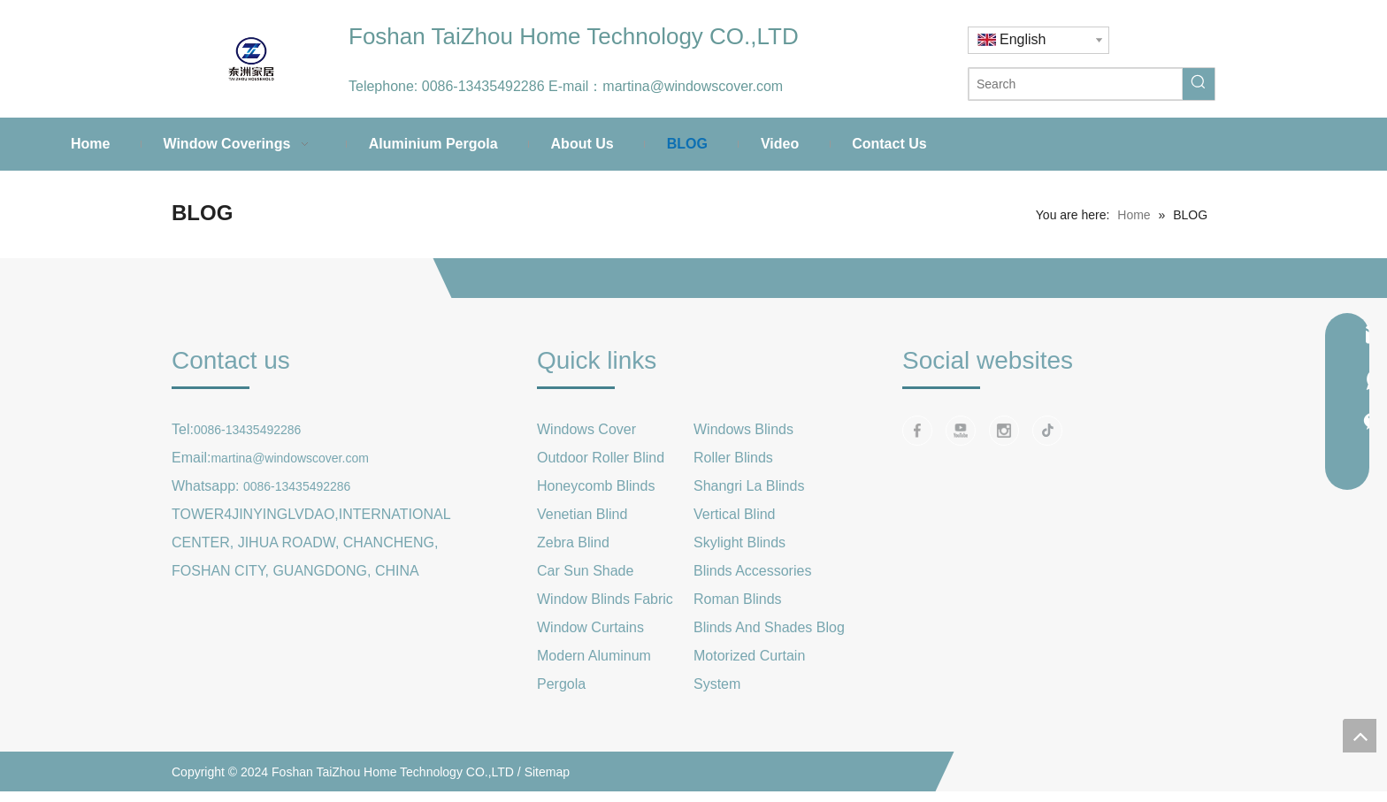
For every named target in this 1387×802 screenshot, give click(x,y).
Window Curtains (590, 627)
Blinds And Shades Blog (769, 627)
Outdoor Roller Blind (600, 457)
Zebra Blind (573, 542)
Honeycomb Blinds (596, 485)
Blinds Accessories (752, 570)
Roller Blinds (733, 457)
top (1359, 735)
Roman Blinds (738, 599)
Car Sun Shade (585, 570)
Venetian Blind (582, 514)
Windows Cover (586, 429)
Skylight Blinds (739, 542)
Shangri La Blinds (749, 485)
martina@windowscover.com (692, 86)
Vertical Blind (735, 514)
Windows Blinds (743, 429)
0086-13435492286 (483, 86)
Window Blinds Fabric (605, 599)
